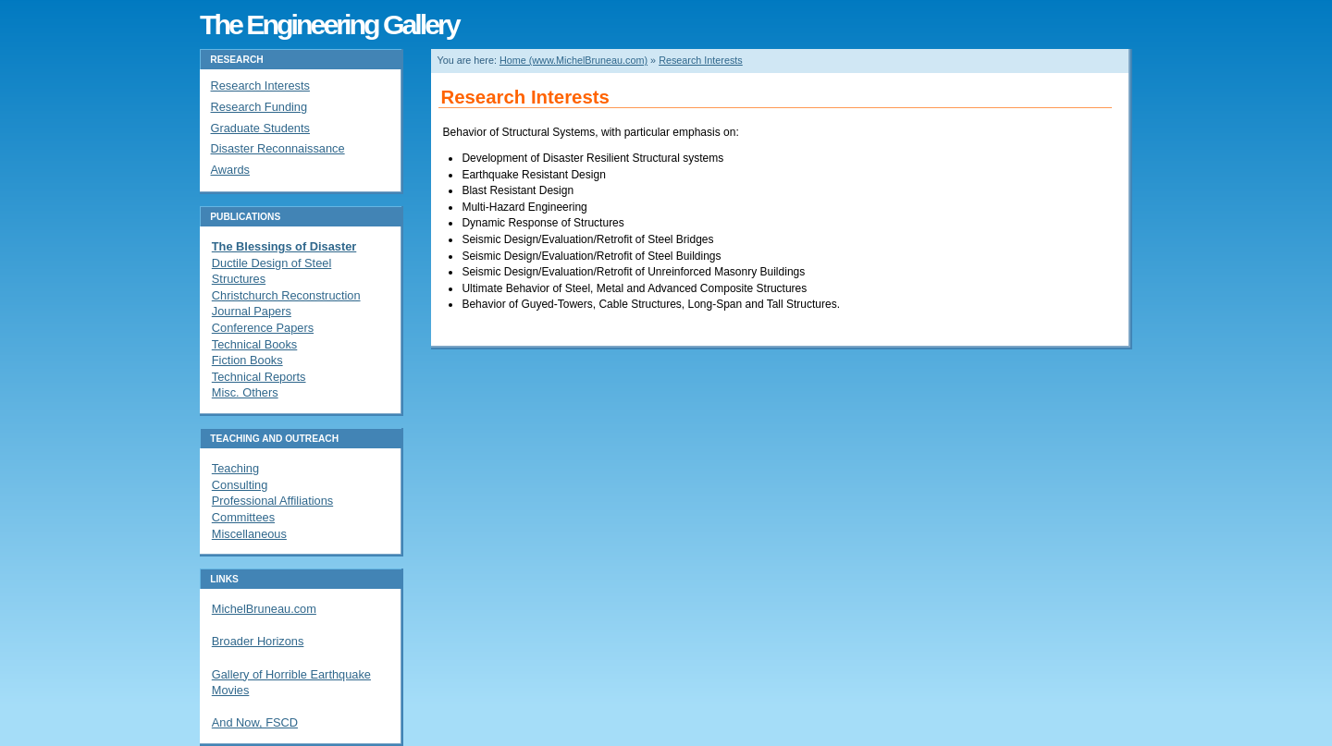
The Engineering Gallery (329, 24)
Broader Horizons (258, 641)
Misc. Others (245, 392)
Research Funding (259, 107)
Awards (230, 170)
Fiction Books (247, 360)
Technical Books (254, 344)
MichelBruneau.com (264, 609)
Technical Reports (259, 377)
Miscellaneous (249, 534)
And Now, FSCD (255, 722)
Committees (243, 517)
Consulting (239, 485)
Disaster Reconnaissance (278, 148)
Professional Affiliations (272, 501)
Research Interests (701, 60)
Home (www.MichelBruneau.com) (574, 60)
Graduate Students (260, 128)
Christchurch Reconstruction (286, 295)
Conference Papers (263, 328)
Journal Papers (251, 311)
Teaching (235, 468)
